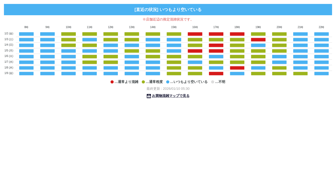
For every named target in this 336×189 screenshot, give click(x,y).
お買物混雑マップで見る (171, 96)
